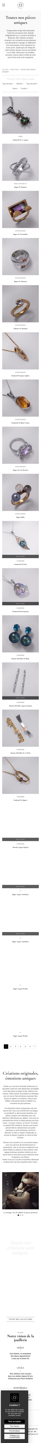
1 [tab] (18, 1215)
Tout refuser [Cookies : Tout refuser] (14, 1426)
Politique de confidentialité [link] (14, 1436)
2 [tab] (20, 1215)
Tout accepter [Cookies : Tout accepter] (14, 1421)
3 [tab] (23, 1215)
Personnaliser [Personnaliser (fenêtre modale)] (14, 1431)
